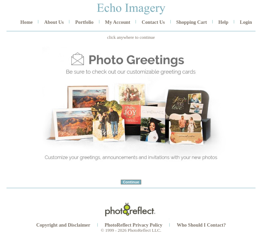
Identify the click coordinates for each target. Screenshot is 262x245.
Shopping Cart (191, 22)
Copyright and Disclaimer (63, 225)
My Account (117, 22)
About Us (53, 22)
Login (246, 22)
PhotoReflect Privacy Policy (133, 225)
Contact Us (153, 22)
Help (223, 22)
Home (26, 22)
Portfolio (84, 22)
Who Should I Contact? (201, 225)
